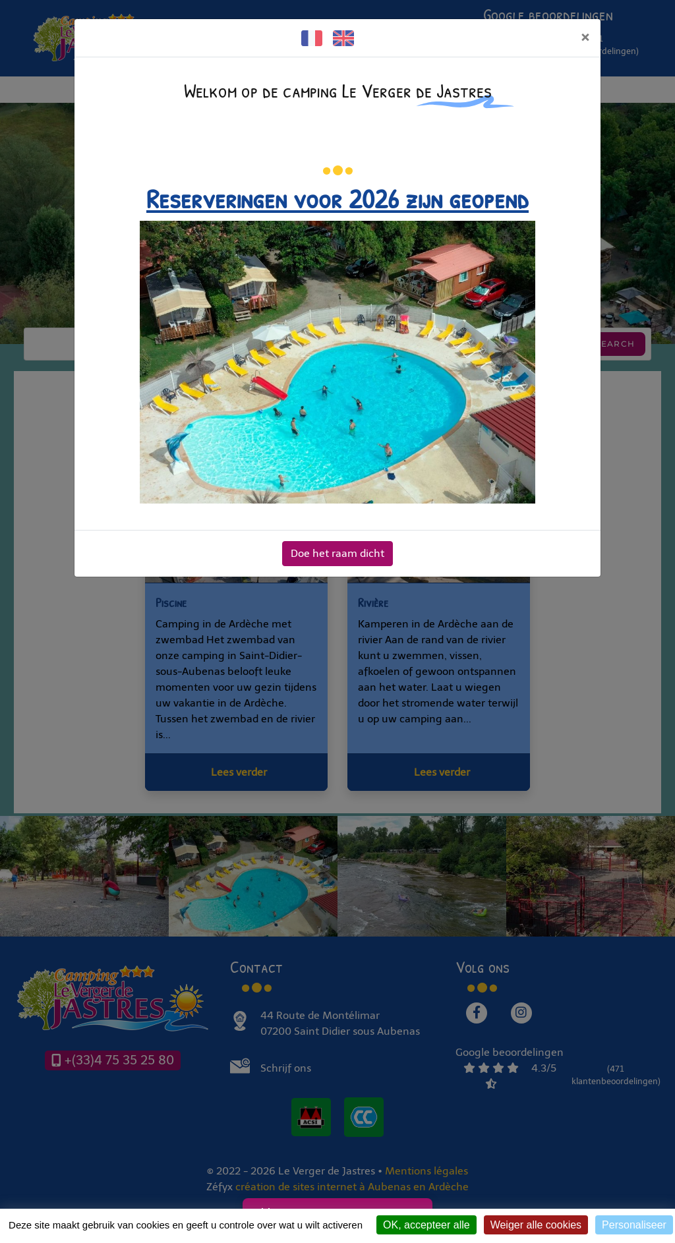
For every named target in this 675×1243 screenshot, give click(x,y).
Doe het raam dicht (337, 553)
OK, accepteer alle (426, 1224)
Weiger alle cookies (535, 1224)
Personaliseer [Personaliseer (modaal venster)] (634, 1224)
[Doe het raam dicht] (585, 37)
